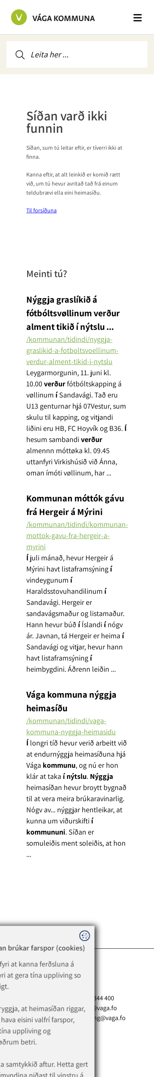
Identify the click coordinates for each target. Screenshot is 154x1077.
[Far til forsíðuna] (45, 17)
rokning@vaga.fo (102, 1017)
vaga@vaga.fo (98, 1007)
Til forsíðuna (41, 210)
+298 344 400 (102, 997)
